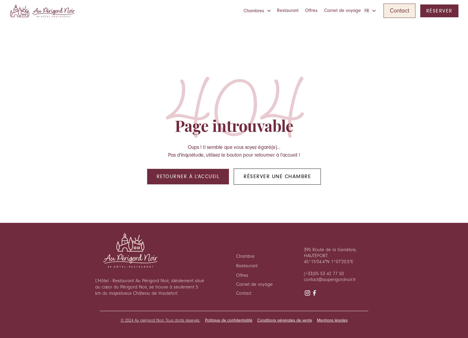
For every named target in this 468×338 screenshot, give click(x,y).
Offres (311, 10)
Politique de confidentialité (229, 320)
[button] (259, 11)
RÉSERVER (439, 11)
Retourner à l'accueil (188, 176)
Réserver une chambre (277, 176)
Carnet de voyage (342, 10)
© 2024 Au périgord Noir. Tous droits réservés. (160, 320)
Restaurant (287, 10)
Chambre (245, 256)
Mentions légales (332, 320)
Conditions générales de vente (284, 320)
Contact (399, 10)
